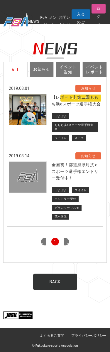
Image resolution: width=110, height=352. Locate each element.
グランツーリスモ (67, 207)
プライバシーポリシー (88, 336)
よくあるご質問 (52, 336)
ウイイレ (61, 137)
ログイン (99, 10)
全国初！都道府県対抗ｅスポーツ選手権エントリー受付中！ (75, 171)
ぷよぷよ (61, 116)
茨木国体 (61, 216)
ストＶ (79, 137)
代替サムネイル (27, 177)
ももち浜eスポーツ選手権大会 (74, 127)
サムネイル (27, 109)
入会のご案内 (81, 15)
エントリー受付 (65, 199)
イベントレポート (94, 69)
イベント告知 (68, 69)
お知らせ (41, 69)
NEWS (33, 21)
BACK (55, 281)
